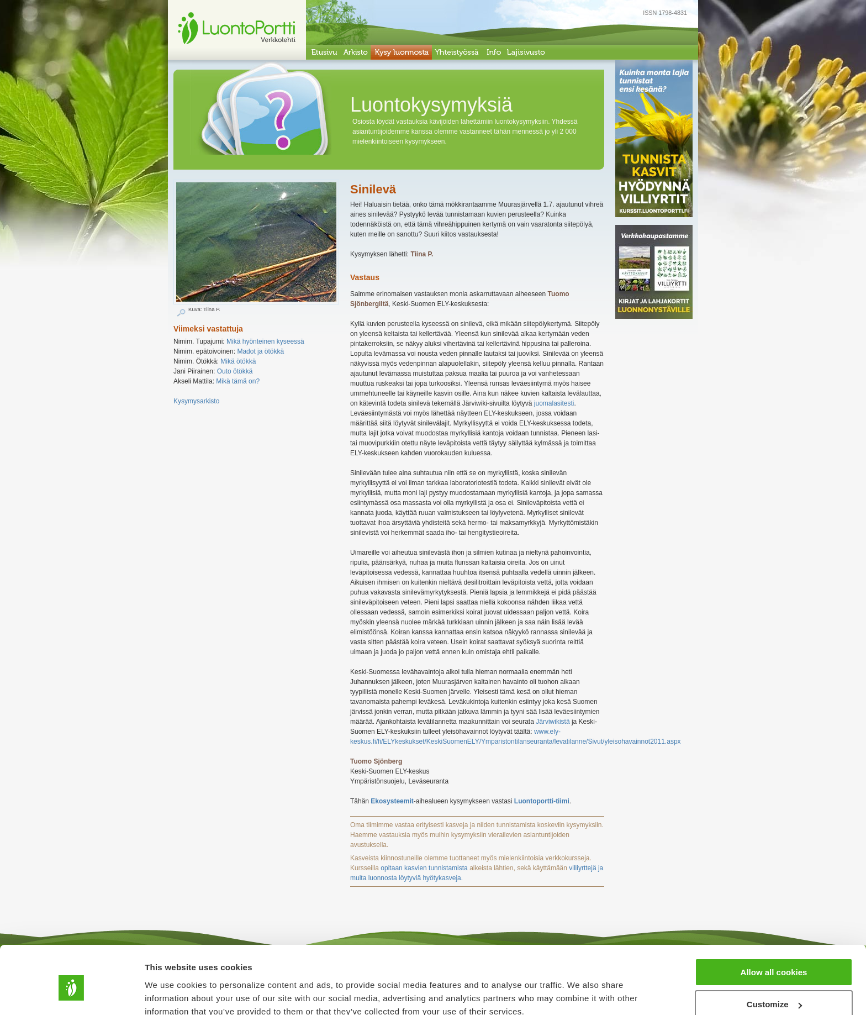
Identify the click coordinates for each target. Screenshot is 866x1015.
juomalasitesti (554, 403)
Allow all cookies (774, 923)
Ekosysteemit (392, 801)
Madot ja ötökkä (260, 351)
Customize (774, 955)
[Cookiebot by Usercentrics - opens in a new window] (71, 993)
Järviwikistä (552, 721)
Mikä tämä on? (238, 381)
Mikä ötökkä (238, 361)
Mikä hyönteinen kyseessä (265, 341)
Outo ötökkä (235, 371)
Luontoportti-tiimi (541, 801)
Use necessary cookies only (774, 987)
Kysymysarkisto (196, 401)
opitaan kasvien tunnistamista (424, 868)
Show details (170, 992)
